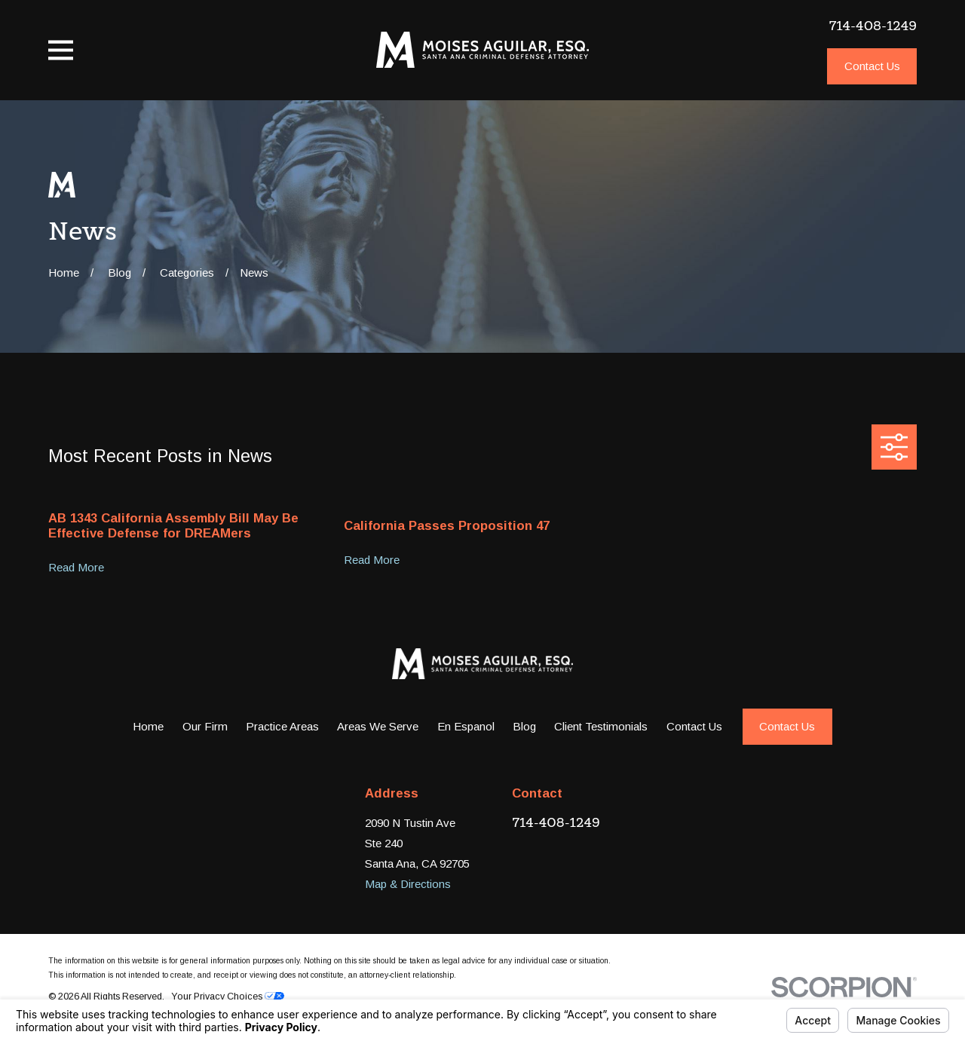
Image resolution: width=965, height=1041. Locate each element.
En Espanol (466, 726)
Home (148, 726)
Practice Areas (282, 726)
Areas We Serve (377, 726)
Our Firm (205, 726)
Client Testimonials (601, 726)
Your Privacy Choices (227, 996)
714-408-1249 (873, 25)
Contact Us (872, 66)
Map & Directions (408, 883)
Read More (76, 568)
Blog (524, 726)
